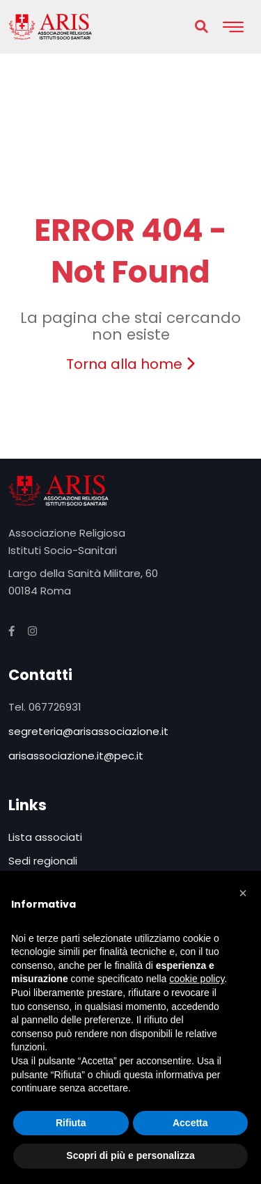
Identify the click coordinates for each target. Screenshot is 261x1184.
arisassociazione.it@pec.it (75, 755)
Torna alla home (130, 364)
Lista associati (45, 837)
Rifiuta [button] (71, 1122)
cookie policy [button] (196, 978)
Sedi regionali (42, 860)
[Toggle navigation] (233, 27)
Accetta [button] (190, 1122)
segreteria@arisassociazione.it (88, 731)
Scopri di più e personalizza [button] (130, 1155)
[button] (243, 893)
